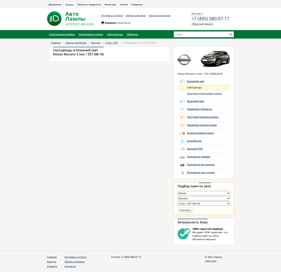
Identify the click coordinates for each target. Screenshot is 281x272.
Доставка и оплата (112, 15)
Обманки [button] (132, 34)
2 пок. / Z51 (111, 42)
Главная (56, 42)
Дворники (55, 4)
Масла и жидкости (89, 4)
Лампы (69, 4)
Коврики (137, 4)
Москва (197, 13)
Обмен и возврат (136, 15)
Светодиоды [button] (115, 34)
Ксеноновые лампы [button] (91, 34)
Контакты (70, 266)
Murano (95, 42)
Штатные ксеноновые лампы (204, 93)
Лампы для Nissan (76, 42)
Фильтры (110, 4)
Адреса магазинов (159, 15)
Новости (52, 266)
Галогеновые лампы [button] (62, 34)
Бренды (51, 261)
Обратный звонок (202, 24)
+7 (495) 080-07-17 (210, 19)
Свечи (124, 4)
